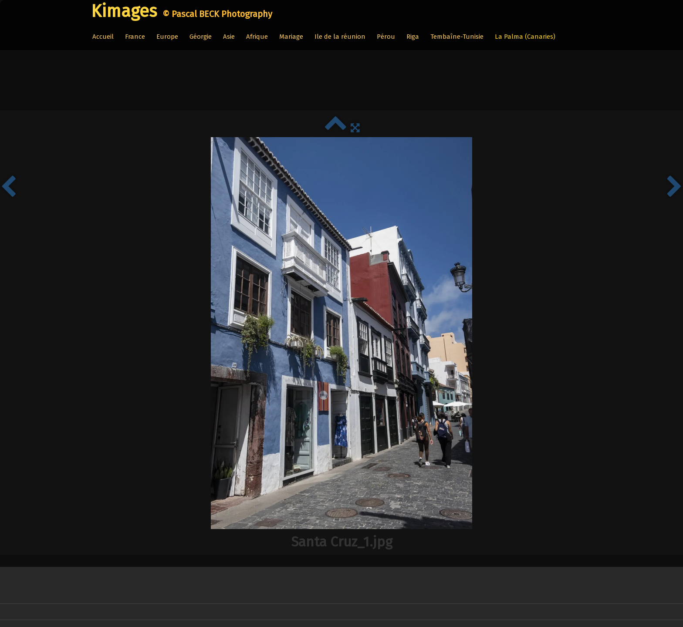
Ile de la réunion (339, 36)
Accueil (103, 36)
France (135, 36)
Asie (229, 36)
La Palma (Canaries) (525, 36)
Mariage (291, 36)
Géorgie (200, 36)
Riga (412, 36)
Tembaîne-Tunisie (457, 36)
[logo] (177, 11)
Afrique (257, 36)
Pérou (386, 36)
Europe (167, 36)
